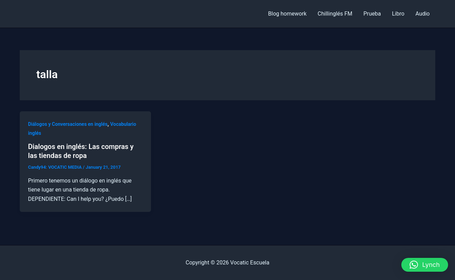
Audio (423, 13)
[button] (424, 265)
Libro (398, 13)
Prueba (372, 13)
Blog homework (287, 13)
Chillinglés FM (335, 13)
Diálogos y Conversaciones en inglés (67, 124)
